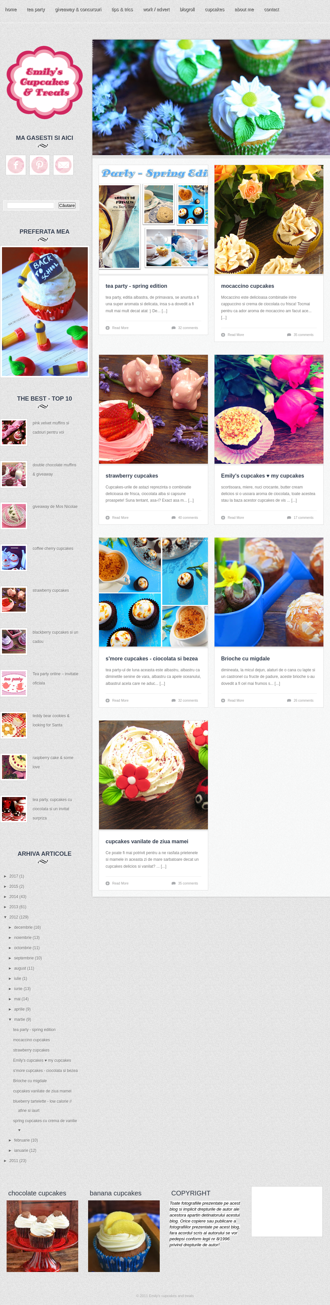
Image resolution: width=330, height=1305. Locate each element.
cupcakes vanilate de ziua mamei (42, 1091)
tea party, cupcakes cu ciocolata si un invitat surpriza (52, 808)
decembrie (24, 927)
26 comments (304, 700)
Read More (120, 328)
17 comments (304, 517)
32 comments (188, 328)
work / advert (156, 9)
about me (244, 9)
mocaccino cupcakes (31, 1040)
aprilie (20, 1009)
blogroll (187, 9)
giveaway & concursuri (78, 9)
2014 (14, 896)
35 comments (304, 335)
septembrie (24, 958)
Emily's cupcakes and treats (171, 1296)
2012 (14, 917)
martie (20, 1019)
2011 (14, 1160)
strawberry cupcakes (51, 590)
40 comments (188, 517)
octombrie (23, 948)
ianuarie (21, 1150)
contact (271, 9)
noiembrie (23, 937)
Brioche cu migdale (30, 1081)
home (10, 9)
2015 (14, 886)
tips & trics (122, 9)
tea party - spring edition (34, 1029)
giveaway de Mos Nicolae (55, 506)
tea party (36, 9)
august (20, 968)
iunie (19, 989)
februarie (22, 1140)
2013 (14, 907)
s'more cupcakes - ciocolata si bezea (45, 1070)
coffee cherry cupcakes (53, 548)
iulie (18, 978)
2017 (14, 876)
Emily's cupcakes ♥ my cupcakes (42, 1060)
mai (18, 999)
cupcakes (214, 9)
